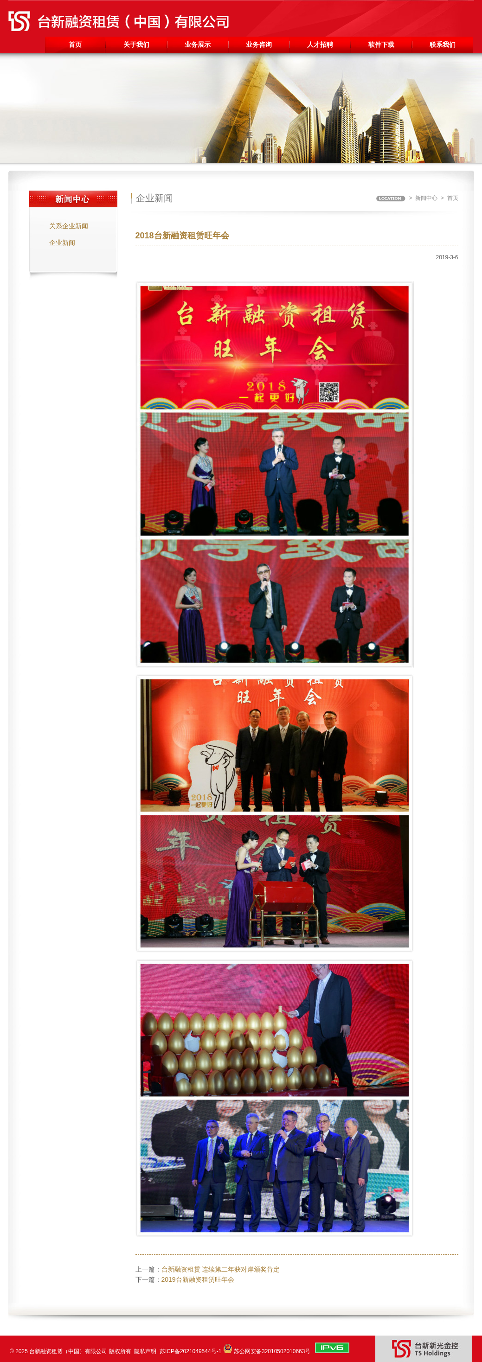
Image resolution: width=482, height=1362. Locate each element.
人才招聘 (320, 44)
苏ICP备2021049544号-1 (190, 1351)
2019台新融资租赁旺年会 (197, 1279)
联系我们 (443, 44)
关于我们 (136, 44)
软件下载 (381, 44)
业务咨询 (259, 44)
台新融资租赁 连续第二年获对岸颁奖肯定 (220, 1269)
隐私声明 (145, 1351)
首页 (75, 44)
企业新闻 (62, 242)
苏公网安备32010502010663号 (272, 1351)
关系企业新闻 (68, 226)
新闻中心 (426, 198)
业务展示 (198, 44)
